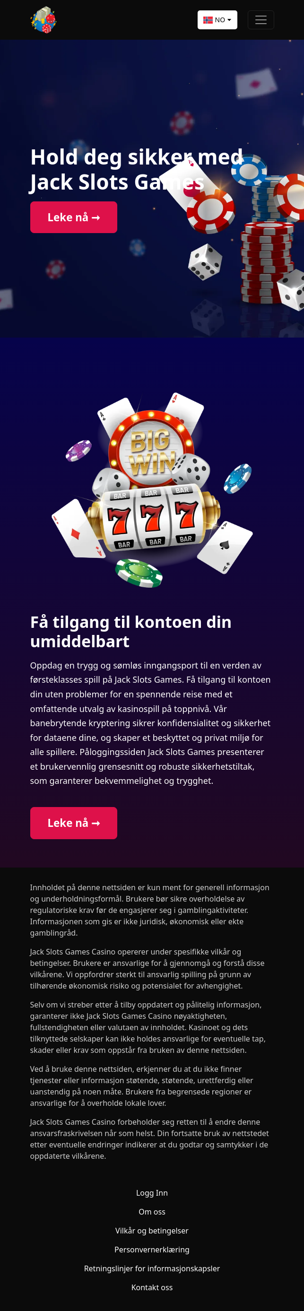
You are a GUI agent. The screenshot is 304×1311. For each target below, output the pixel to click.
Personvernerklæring (152, 1249)
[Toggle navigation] (261, 19)
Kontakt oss (152, 1287)
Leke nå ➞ (74, 217)
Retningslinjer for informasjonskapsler (152, 1268)
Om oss (152, 1212)
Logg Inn (152, 1193)
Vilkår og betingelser (152, 1230)
